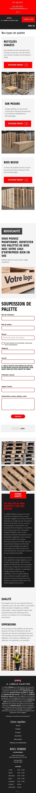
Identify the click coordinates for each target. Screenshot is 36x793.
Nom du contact (6, 324)
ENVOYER (18, 416)
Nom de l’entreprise (7, 315)
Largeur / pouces (6, 386)
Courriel (3, 358)
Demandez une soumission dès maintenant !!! (18, 706)
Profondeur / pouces (7, 375)
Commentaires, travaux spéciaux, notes (14, 396)
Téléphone (4, 348)
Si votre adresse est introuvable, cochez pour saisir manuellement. (18, 344)
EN (17, 12)
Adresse (3, 334)
